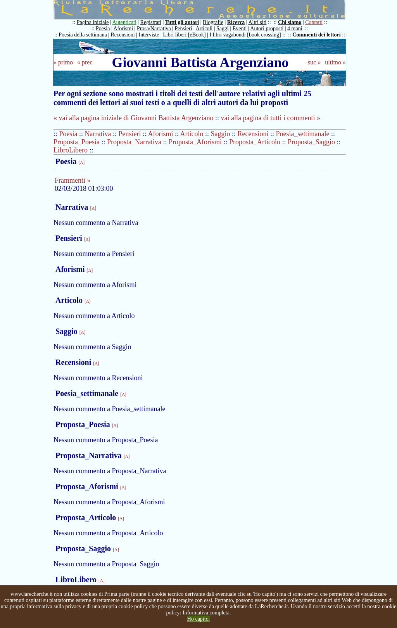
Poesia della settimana (83, 35)
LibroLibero (71, 150)
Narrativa (98, 134)
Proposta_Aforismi (195, 142)
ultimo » (335, 62)
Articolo (192, 134)
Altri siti (257, 22)
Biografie (213, 22)
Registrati (150, 22)
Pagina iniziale (93, 22)
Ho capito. (198, 619)
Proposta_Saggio (311, 142)
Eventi (240, 28)
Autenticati (124, 22)
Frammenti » (73, 180)
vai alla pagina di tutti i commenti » (270, 118)
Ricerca (236, 22)
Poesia (103, 28)
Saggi (222, 28)
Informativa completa (206, 613)
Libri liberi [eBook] (184, 35)
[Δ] (81, 162)
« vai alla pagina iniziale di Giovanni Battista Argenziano (134, 118)
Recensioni (123, 35)
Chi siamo (289, 22)
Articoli (204, 28)
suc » (314, 62)
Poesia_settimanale (303, 134)
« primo (63, 62)
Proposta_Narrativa (134, 142)
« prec (85, 62)
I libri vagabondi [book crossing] (245, 35)
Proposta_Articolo (254, 142)
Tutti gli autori (182, 22)
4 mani (294, 28)
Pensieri (183, 28)
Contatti (314, 22)
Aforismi (123, 28)
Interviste (149, 35)
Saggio (220, 134)
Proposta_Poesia (77, 142)
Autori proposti (266, 28)
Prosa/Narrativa (154, 28)
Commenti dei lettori (316, 35)
